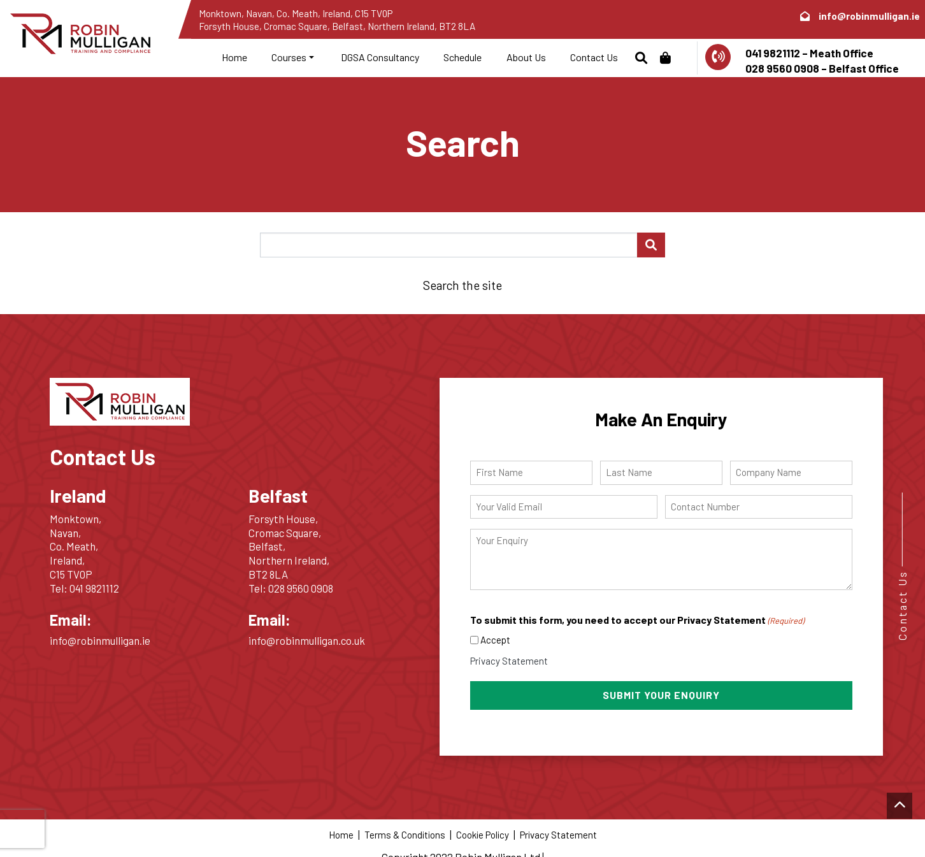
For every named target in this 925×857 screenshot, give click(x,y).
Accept (495, 639)
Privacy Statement (509, 660)
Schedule (462, 57)
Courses (288, 57)
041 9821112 (94, 588)
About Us (526, 57)
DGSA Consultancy (379, 57)
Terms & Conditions (404, 832)
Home (234, 57)
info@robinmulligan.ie (869, 16)
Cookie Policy (482, 832)
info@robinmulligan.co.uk (306, 640)
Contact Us (594, 57)
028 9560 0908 (300, 588)
